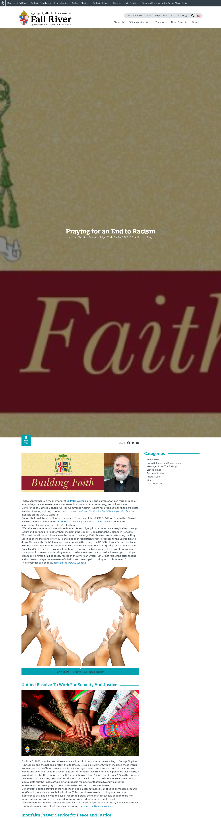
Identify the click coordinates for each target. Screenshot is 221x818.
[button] (198, 15)
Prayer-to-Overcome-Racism (87, 671)
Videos (150, 480)
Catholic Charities (80, 3)
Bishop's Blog (154, 469)
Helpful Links (162, 15)
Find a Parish (135, 15)
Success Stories (155, 473)
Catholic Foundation (41, 3)
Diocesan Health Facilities (125, 3)
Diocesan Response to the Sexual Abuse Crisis (164, 3)
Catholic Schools (101, 3)
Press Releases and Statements (164, 463)
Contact (148, 15)
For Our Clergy (179, 15)
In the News (153, 459)
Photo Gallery (154, 476)
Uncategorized (155, 483)
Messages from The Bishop (161, 466)
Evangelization (61, 3)
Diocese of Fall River (17, 3)
